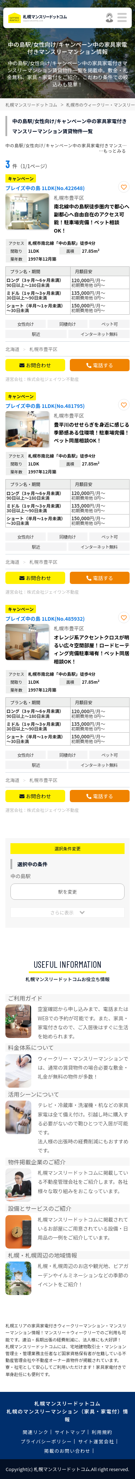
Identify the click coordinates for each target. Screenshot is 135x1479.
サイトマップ (70, 1432)
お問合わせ (38, 365)
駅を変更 (67, 891)
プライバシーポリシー (46, 1441)
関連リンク (36, 1432)
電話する (103, 365)
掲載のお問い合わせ (67, 1450)
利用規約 (102, 1432)
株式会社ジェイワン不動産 (53, 379)
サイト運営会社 (96, 1441)
